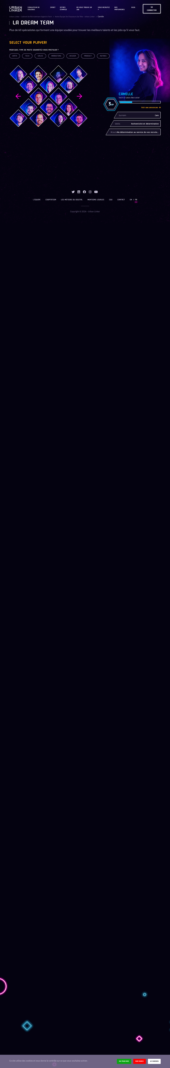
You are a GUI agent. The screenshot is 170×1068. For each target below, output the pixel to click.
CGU (110, 200)
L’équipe (37, 200)
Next (79, 96)
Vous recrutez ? (104, 9)
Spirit (52, 8)
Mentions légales (95, 200)
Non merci (139, 1061)
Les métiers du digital (72, 200)
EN (131, 200)
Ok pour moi (124, 1061)
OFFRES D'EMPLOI (63, 9)
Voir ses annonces (151, 107)
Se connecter (152, 9)
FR (136, 200)
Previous (18, 96)
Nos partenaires (119, 9)
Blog (133, 8)
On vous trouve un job (84, 9)
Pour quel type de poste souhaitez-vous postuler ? (33, 50)
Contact (121, 200)
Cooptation (51, 200)
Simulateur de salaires (34, 9)
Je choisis (154, 1061)
